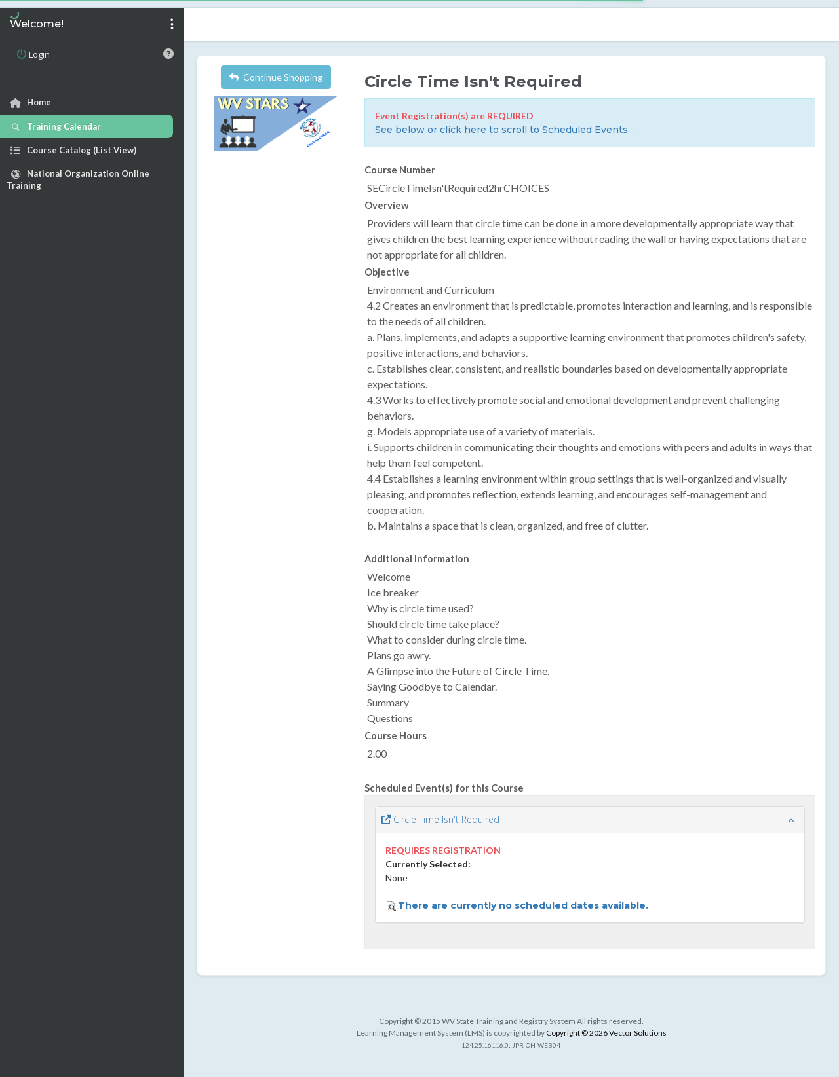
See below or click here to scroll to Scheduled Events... (504, 130)
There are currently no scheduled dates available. (523, 905)
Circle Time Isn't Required (440, 819)
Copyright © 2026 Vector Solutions (606, 1033)
